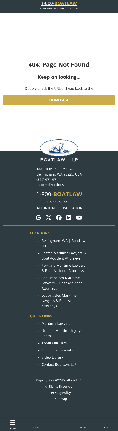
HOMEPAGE (59, 100)
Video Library (52, 357)
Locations (40, 233)
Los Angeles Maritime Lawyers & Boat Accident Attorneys (62, 300)
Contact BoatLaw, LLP (59, 364)
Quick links (41, 316)
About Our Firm (54, 343)
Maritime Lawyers (56, 323)
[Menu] (13, 425)
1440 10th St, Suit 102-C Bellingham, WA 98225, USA (59, 172)
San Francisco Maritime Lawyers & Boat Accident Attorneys (62, 282)
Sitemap (61, 399)
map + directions (50, 184)
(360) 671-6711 (48, 179)
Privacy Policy (61, 393)
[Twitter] (48, 217)
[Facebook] (59, 217)
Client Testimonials (57, 350)
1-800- (59, 3)
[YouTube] (79, 217)
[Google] (38, 217)
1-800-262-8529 (59, 201)
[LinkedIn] (68, 217)
